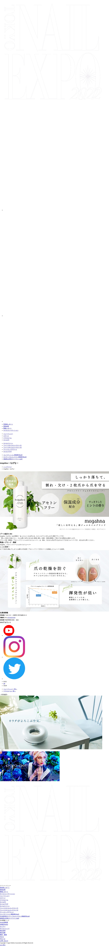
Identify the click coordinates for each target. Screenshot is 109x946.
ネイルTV (6, 440)
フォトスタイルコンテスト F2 (12, 447)
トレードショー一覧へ (10, 689)
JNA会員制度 (4, 922)
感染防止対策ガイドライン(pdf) (12, 459)
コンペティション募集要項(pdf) (12, 455)
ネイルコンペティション (10, 430)
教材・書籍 (3, 934)
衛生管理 (2, 930)
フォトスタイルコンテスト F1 (12, 445)
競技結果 (6, 426)
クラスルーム (7, 438)
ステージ (6, 436)
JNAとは (2, 939)
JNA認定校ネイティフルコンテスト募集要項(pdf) (15, 916)
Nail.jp (2, 936)
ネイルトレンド (5, 928)
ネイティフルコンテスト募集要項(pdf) (15, 457)
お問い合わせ (4, 941)
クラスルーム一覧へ (9, 691)
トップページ (7, 467)
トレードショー (8, 434)
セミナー (2, 926)
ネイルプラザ (7, 451)
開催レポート (7, 428)
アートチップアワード (10, 449)
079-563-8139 (11, 617)
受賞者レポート (8, 424)
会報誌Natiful (4, 924)
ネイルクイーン (8, 443)
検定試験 (2, 932)
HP (4, 683)
